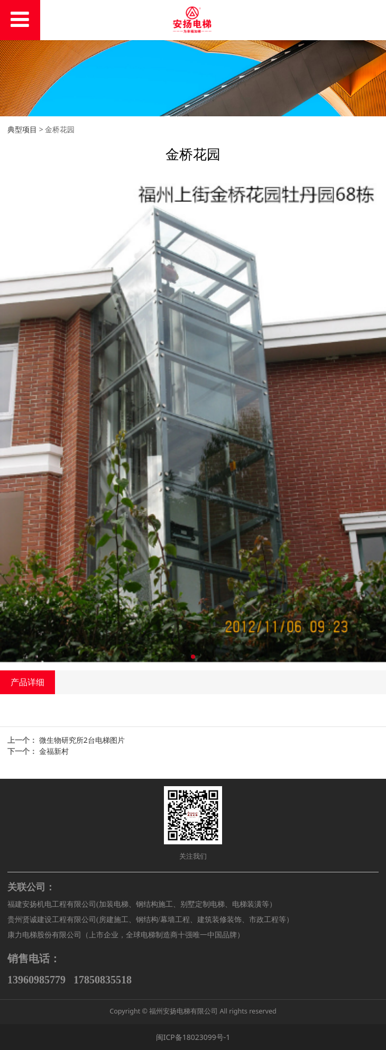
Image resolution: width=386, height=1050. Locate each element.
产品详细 (27, 682)
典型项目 (22, 129)
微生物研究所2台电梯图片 (82, 740)
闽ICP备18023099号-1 (193, 1037)
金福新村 (54, 751)
